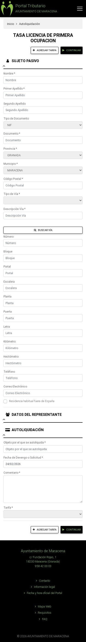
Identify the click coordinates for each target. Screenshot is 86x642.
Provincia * (10, 148)
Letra (6, 326)
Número (8, 236)
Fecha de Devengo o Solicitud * (23, 457)
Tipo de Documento (16, 118)
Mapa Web (43, 606)
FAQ (43, 619)
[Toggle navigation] (80, 8)
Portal (7, 266)
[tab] (43, 63)
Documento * (11, 133)
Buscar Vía (43, 230)
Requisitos (43, 613)
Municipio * (10, 163)
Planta (7, 296)
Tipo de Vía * (11, 194)
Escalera (9, 281)
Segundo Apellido (14, 103)
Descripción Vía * (14, 209)
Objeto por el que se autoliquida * (24, 442)
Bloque (7, 251)
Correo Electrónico (15, 386)
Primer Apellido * (14, 88)
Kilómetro (9, 341)
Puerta (7, 311)
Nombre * (9, 73)
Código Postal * (13, 178)
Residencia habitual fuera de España (31, 401)
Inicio (10, 24)
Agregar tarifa (44, 50)
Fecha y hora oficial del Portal (43, 593)
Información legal (43, 587)
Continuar (71, 50)
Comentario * (11, 472)
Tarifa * (8, 507)
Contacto (43, 581)
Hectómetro (11, 356)
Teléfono (9, 371)
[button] (28, 8)
